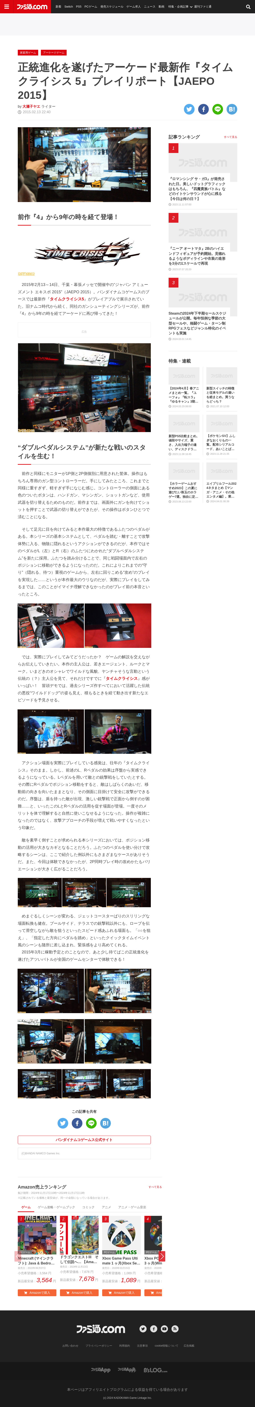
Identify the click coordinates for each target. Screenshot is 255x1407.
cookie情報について (167, 1345)
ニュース (149, 6)
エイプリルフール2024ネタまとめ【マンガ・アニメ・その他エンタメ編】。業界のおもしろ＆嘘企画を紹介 (221, 490)
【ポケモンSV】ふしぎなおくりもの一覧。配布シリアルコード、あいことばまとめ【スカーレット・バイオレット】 (220, 442)
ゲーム (26, 1207)
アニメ (106, 1207)
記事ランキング (184, 137)
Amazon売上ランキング (42, 1187)
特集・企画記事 (178, 6)
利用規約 (124, 1345)
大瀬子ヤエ (31, 106)
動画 (161, 6)
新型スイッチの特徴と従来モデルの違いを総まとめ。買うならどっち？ (220, 395)
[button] (162, 1256)
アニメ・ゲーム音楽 (132, 1207)
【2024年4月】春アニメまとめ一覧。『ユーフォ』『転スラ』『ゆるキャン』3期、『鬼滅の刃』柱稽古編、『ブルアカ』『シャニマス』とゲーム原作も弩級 (184, 395)
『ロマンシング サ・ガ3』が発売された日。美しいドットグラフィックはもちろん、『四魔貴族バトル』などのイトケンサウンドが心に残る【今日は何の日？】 (197, 189)
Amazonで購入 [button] (37, 1292)
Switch (68, 6)
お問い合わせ (70, 1345)
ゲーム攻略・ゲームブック (56, 1207)
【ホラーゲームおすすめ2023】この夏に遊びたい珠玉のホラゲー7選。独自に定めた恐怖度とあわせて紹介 (183, 490)
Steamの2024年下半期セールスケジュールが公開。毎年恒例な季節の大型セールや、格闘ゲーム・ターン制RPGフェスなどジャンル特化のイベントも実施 (197, 323)
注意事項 (142, 1345)
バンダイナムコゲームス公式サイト (84, 1140)
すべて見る (155, 1187)
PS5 (79, 6)
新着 (58, 6)
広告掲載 (189, 1345)
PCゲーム (91, 6)
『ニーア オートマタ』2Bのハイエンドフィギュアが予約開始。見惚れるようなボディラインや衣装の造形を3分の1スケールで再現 (197, 256)
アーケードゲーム (53, 52)
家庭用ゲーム (28, 52)
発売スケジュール (112, 6)
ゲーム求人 (133, 6)
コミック (88, 1207)
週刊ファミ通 (202, 6)
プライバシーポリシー (99, 1345)
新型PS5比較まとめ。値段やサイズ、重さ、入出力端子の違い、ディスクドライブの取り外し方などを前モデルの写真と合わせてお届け (184, 442)
